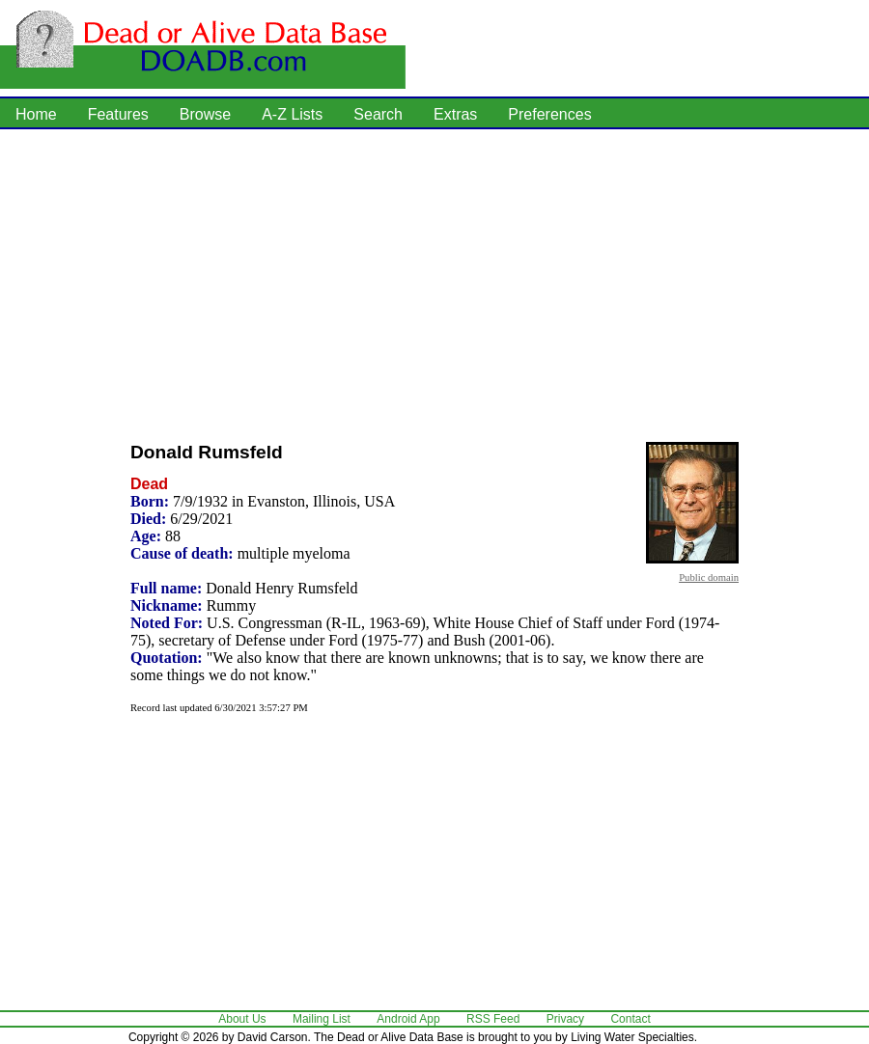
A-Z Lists (292, 114)
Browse (205, 114)
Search (378, 114)
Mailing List (321, 1019)
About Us (242, 1019)
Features (118, 114)
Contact (630, 1019)
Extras (455, 114)
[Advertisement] (372, 280)
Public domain (709, 577)
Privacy (565, 1019)
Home (36, 114)
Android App (408, 1019)
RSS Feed (492, 1019)
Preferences (549, 114)
